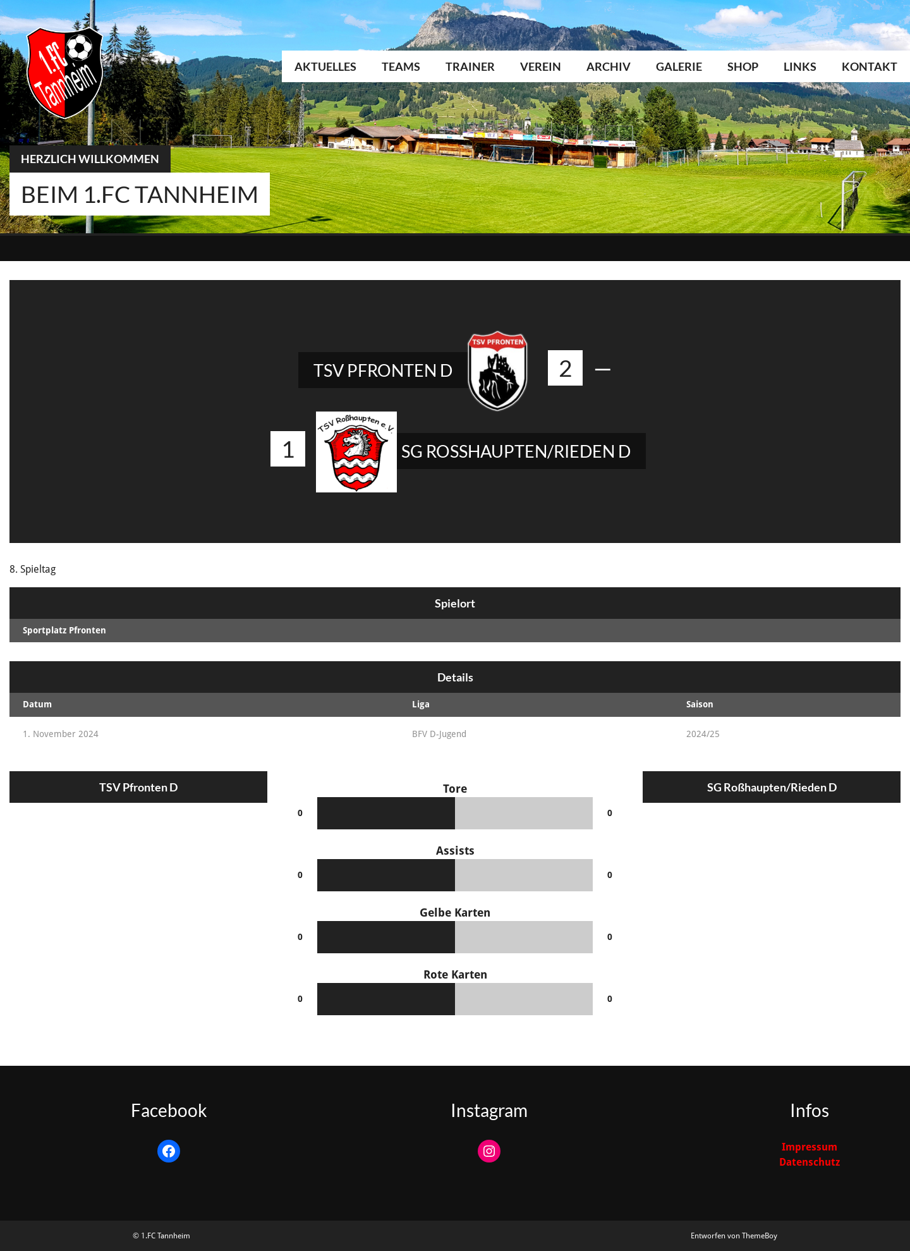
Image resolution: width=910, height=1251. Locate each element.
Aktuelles (325, 66)
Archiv (608, 66)
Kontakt (869, 66)
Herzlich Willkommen (90, 159)
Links (800, 66)
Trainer (470, 66)
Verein (540, 66)
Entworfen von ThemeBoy (734, 1235)
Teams (401, 66)
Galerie (679, 66)
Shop (742, 66)
